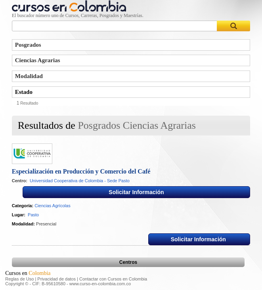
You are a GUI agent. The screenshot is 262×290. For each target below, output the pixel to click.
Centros (128, 262)
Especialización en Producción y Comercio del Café (81, 171)
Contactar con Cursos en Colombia (113, 279)
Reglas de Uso (19, 279)
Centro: (19, 180)
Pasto (33, 214)
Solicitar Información (136, 192)
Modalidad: (23, 223)
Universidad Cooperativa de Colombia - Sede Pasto (80, 180)
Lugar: (18, 214)
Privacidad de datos (56, 279)
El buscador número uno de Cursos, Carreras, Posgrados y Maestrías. (77, 15)
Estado (24, 92)
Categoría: (22, 205)
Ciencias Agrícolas (52, 205)
